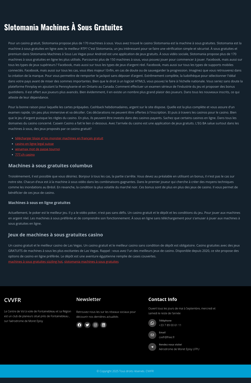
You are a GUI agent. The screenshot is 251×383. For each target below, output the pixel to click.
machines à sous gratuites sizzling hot (35, 261)
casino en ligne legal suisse (34, 144)
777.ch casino (25, 154)
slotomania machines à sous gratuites (91, 261)
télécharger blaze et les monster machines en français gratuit (59, 138)
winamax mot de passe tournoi (37, 149)
